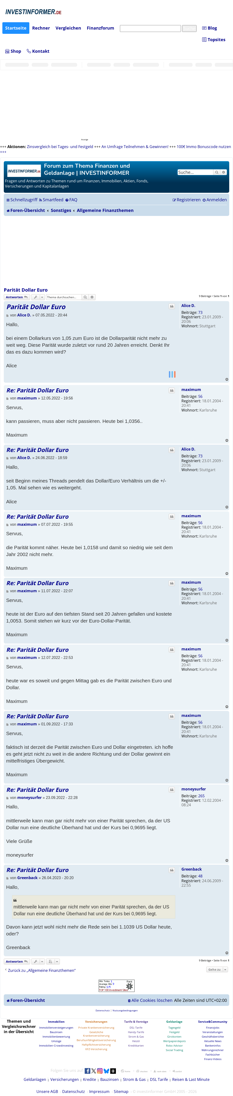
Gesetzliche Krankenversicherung (96, 1033)
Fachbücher (213, 1054)
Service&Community (212, 1022)
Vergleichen (68, 28)
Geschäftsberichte (213, 1036)
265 (201, 795)
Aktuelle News (212, 1041)
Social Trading (174, 1050)
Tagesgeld (174, 1027)
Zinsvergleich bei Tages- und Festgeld (60, 146)
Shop (13, 51)
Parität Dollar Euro (26, 290)
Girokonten (174, 1036)
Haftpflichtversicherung (96, 1044)
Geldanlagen (35, 1079)
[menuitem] (51, 199)
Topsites (213, 39)
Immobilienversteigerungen (56, 1027)
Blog (209, 28)
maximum (191, 389)
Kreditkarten (136, 1045)
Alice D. (188, 305)
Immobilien (56, 1022)
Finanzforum (100, 28)
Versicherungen (96, 1022)
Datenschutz (73, 1091)
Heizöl (136, 1041)
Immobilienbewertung (56, 1036)
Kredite (89, 1079)
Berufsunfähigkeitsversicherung (96, 1040)
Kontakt (38, 51)
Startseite (15, 28)
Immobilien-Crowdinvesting (56, 1045)
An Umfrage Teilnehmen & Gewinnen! (134, 146)
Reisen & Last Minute (191, 1079)
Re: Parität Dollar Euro (37, 390)
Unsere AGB (47, 1091)
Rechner (41, 28)
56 (200, 396)
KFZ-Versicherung (96, 1049)
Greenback (191, 869)
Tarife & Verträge (136, 1022)
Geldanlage (174, 1022)
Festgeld (174, 1032)
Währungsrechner (213, 1050)
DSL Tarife (159, 1079)
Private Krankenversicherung (96, 1027)
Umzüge (56, 1041)
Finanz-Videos (212, 1059)
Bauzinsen (56, 1032)
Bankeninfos (212, 1045)
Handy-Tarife (136, 1032)
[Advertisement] (116, 251)
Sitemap (121, 1091)
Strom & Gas (136, 1036)
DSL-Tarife (136, 1027)
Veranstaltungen (212, 1032)
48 (200, 876)
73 (200, 312)
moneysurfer (193, 789)
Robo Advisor (174, 1045)
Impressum (99, 1091)
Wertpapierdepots (174, 1041)
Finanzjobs (212, 1027)
